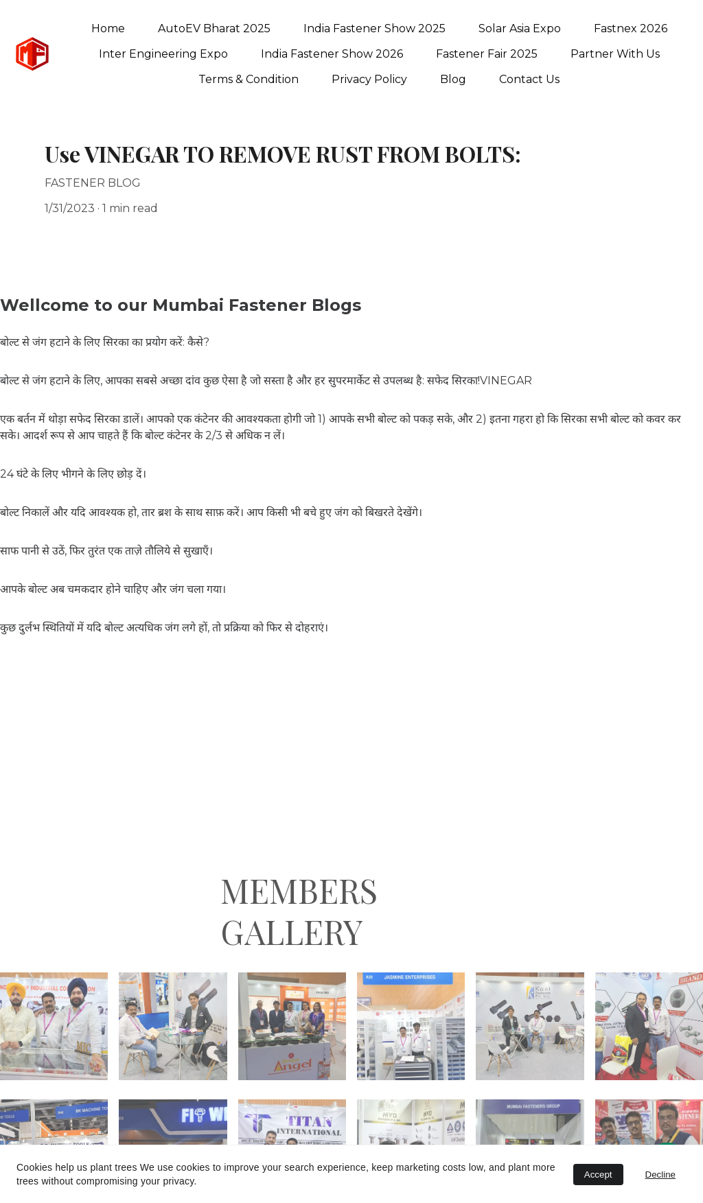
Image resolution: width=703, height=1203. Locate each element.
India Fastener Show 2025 (374, 28)
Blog (453, 79)
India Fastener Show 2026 (332, 53)
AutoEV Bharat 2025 (214, 28)
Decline (660, 1174)
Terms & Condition (248, 79)
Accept (598, 1174)
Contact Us (529, 79)
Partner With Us (615, 53)
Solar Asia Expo (520, 28)
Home (108, 28)
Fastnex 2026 (630, 28)
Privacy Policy (369, 79)
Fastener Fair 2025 (487, 53)
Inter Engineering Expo (163, 53)
